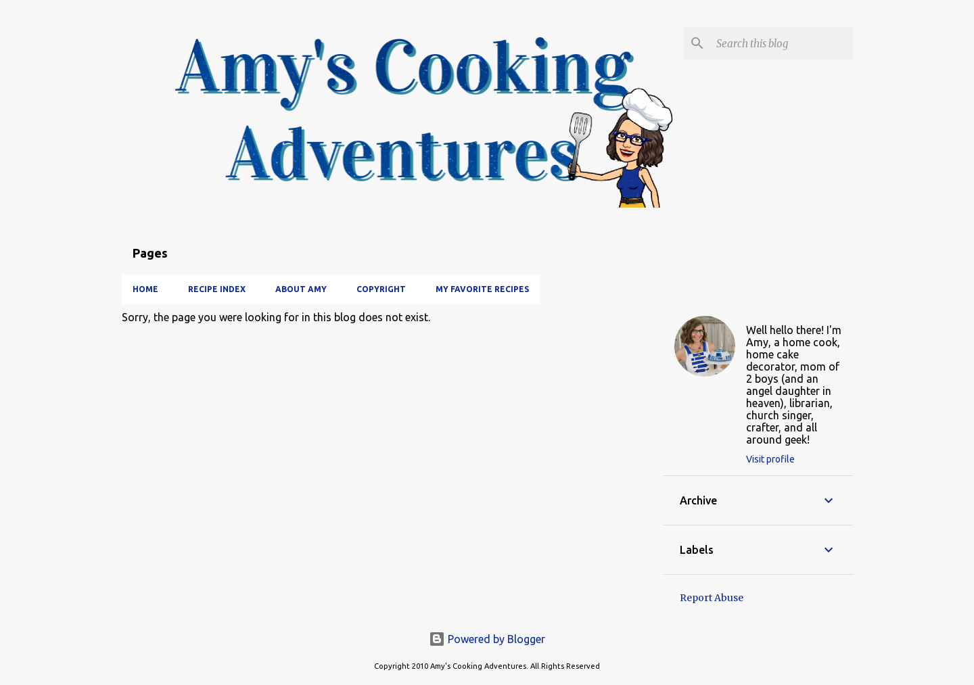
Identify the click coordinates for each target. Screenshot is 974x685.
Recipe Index (217, 289)
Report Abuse (711, 598)
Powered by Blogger (487, 639)
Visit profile (770, 459)
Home (145, 289)
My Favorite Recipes (482, 289)
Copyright (381, 289)
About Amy (301, 289)
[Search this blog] (782, 43)
